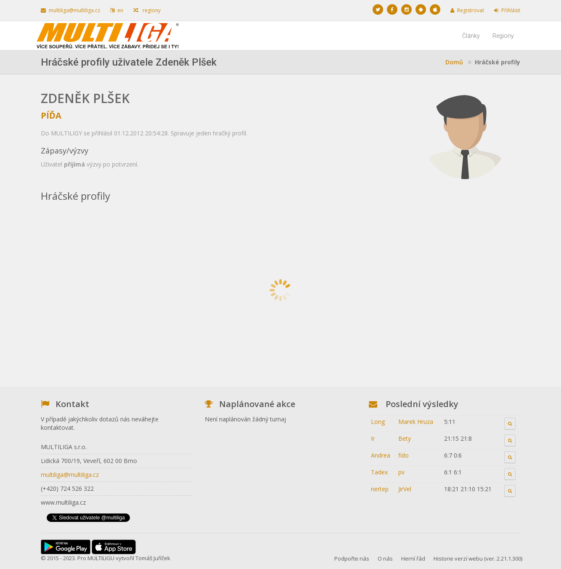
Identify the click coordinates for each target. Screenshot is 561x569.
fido (403, 455)
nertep (380, 489)
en (116, 10)
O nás (385, 558)
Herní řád (413, 558)
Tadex (379, 472)
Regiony (503, 35)
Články (471, 35)
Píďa (51, 115)
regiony (147, 10)
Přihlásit (507, 10)
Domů (454, 62)
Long (378, 422)
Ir (373, 438)
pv (401, 472)
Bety (404, 438)
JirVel (404, 489)
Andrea (380, 455)
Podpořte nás (351, 558)
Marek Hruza (415, 422)
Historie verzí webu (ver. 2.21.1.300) (478, 558)
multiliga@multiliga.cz (70, 10)
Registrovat (467, 10)
